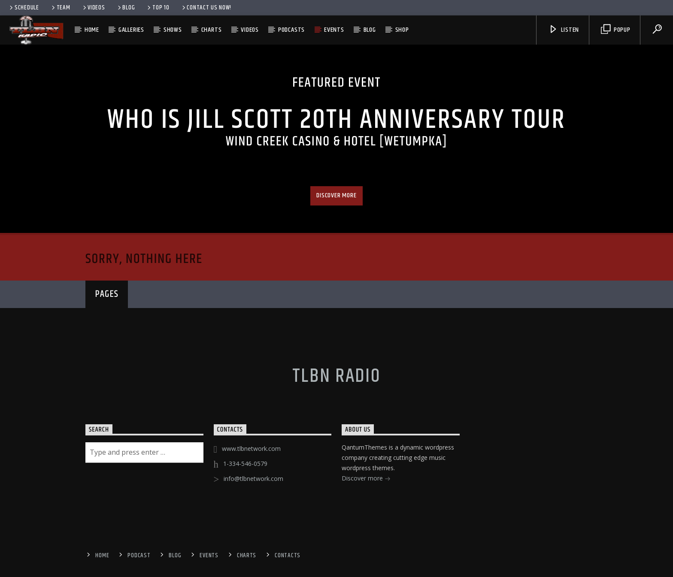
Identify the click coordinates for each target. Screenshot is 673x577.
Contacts (287, 555)
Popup (616, 29)
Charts (211, 29)
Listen (564, 29)
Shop (402, 29)
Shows (173, 29)
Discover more (336, 195)
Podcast (138, 555)
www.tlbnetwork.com (251, 448)
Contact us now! (206, 7)
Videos (93, 7)
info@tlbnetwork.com (253, 478)
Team (60, 7)
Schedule (23, 7)
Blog (125, 7)
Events (334, 29)
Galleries (131, 29)
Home (92, 29)
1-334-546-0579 (245, 463)
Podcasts (291, 29)
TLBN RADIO (336, 376)
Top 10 (157, 7)
